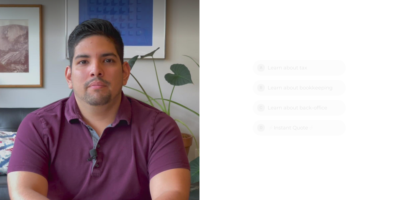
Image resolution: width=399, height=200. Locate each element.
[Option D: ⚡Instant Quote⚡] (299, 128)
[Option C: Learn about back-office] (299, 108)
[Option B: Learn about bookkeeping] (299, 88)
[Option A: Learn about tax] (299, 68)
